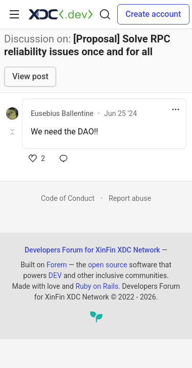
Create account (153, 14)
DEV (55, 275)
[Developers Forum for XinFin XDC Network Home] (61, 14)
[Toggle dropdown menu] (175, 109)
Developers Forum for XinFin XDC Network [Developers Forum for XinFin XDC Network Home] (92, 250)
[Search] (105, 14)
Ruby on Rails (96, 286)
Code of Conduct (68, 198)
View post (30, 76)
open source (107, 265)
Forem (57, 265)
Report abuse (130, 198)
